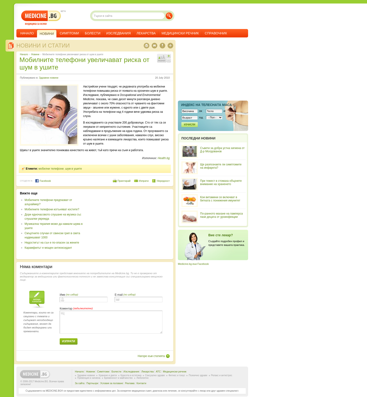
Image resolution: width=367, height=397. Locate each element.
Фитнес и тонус (177, 375)
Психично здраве (198, 375)
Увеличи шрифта (169, 56)
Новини (35, 54)
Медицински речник (180, 33)
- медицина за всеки (41, 18)
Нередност (163, 180)
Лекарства (146, 33)
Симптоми (69, 33)
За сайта (79, 383)
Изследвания (118, 33)
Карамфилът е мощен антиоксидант (48, 247)
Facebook (43, 181)
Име (62, 294)
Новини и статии (43, 45)
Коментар (66, 308)
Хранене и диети (108, 375)
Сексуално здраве (155, 375)
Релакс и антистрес (221, 375)
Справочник (216, 33)
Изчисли (189, 124)
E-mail (119, 294)
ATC (158, 371)
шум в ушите (73, 168)
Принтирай (124, 180)
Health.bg (164, 158)
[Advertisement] (131, 224)
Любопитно (142, 378)
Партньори (92, 383)
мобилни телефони (50, 168)
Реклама (129, 383)
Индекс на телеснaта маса (206, 105)
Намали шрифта (169, 60)
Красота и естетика (131, 375)
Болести (92, 33)
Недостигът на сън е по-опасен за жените (52, 242)
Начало (27, 33)
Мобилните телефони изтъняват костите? (52, 209)
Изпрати (144, 180)
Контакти (141, 383)
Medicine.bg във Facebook (193, 263)
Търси (169, 15)
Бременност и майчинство (118, 378)
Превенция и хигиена (88, 378)
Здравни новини (48, 77)
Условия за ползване (111, 383)
